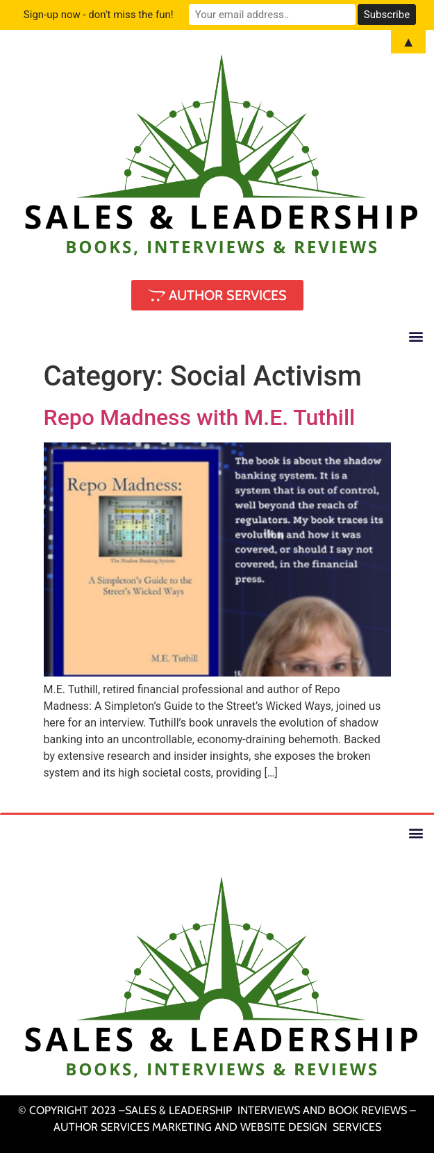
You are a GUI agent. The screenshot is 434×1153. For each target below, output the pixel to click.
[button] (415, 335)
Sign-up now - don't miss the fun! (99, 14)
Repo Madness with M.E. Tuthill (200, 417)
